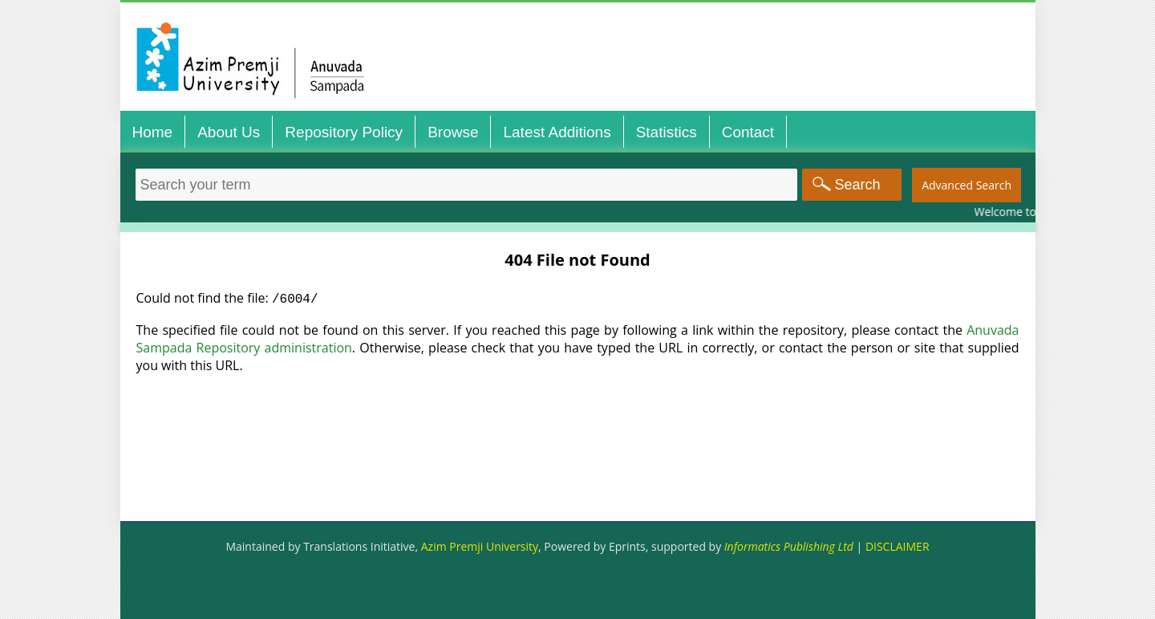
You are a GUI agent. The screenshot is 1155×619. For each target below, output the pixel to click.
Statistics (666, 132)
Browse (453, 132)
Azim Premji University (479, 546)
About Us (228, 132)
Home (152, 132)
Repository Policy (344, 132)
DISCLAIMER (897, 546)
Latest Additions (556, 132)
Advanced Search (966, 185)
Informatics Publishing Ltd (788, 546)
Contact (748, 132)
